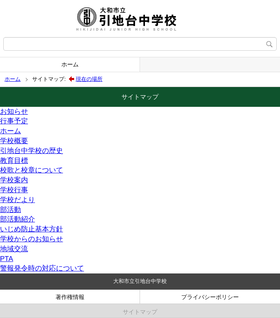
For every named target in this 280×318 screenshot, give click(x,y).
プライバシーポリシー (210, 297)
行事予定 (14, 121)
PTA (6, 259)
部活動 (10, 210)
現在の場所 (89, 79)
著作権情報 (70, 297)
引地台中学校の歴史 (31, 151)
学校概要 (14, 141)
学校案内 (14, 180)
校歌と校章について (31, 170)
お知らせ (14, 111)
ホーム (70, 64)
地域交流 (14, 249)
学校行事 (14, 190)
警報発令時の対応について (42, 268)
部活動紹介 (17, 219)
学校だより (17, 200)
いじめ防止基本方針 (31, 229)
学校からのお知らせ (31, 239)
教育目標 (14, 161)
